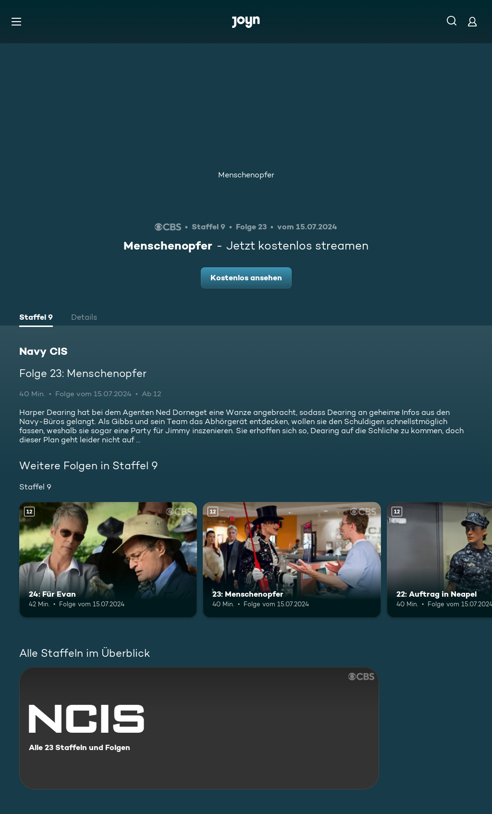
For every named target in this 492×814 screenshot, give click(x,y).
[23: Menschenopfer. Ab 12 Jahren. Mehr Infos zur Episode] (292, 560)
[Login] (472, 21)
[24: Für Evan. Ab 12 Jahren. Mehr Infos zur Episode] (108, 560)
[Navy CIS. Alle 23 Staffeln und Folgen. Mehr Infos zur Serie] (199, 728)
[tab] (36, 318)
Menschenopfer (246, 174)
